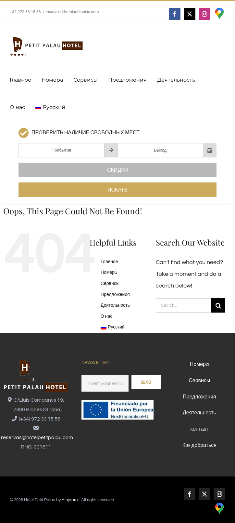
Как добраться (199, 445)
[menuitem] (50, 107)
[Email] (105, 383)
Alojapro (70, 500)
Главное (109, 262)
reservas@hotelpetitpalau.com (72, 12)
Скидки (117, 170)
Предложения (115, 294)
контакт (199, 429)
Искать (117, 190)
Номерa (109, 272)
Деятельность (115, 305)
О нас (106, 316)
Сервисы (110, 283)
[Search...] (183, 305)
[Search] (218, 305)
